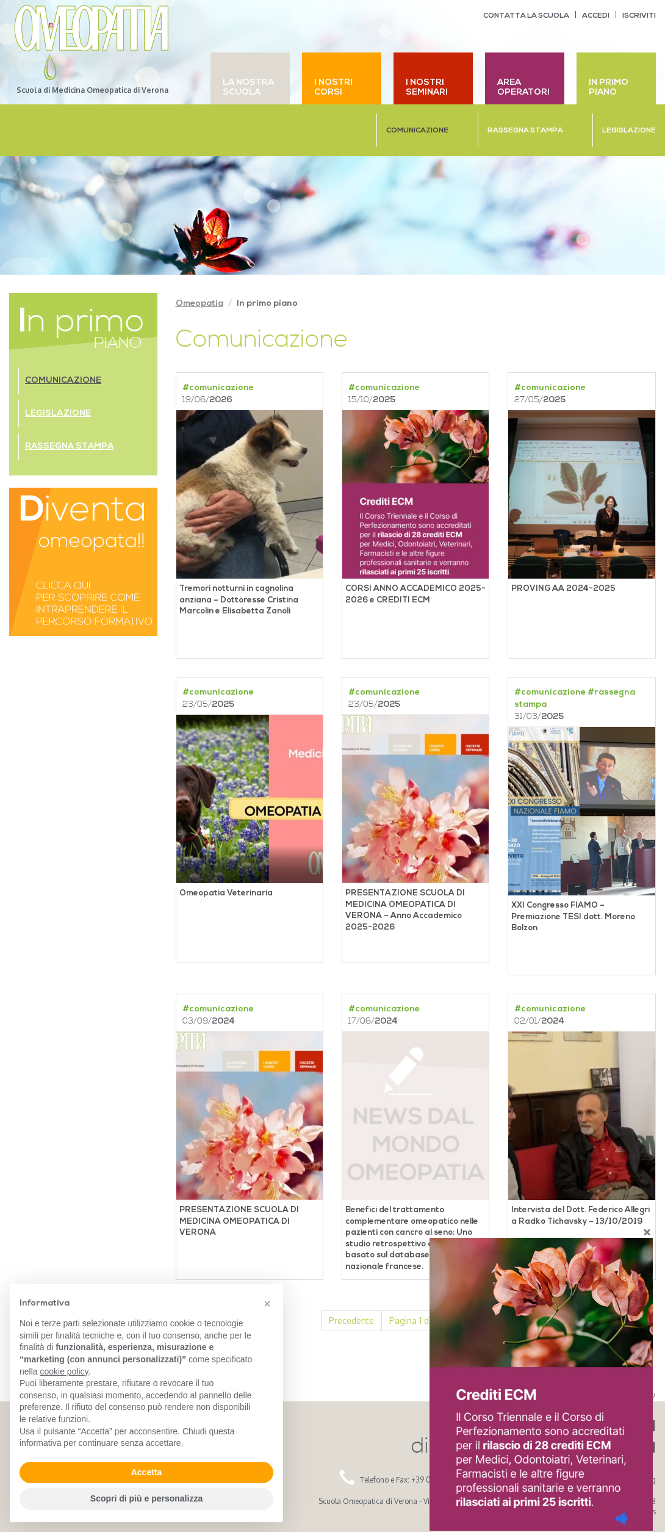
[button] (267, 1303)
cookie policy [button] (64, 1371)
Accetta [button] (146, 1472)
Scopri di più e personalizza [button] (146, 1498)
